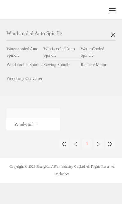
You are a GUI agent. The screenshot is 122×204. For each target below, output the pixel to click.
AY (67, 174)
